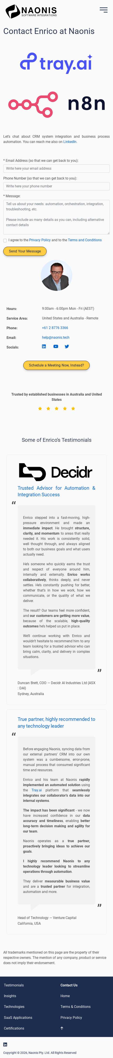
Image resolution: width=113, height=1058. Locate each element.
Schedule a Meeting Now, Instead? (56, 365)
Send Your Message (25, 251)
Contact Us (69, 985)
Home (65, 996)
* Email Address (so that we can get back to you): (41, 160)
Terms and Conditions (85, 240)
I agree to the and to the (55, 240)
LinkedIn (69, 142)
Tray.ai (37, 790)
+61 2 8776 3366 (55, 328)
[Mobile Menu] (103, 10)
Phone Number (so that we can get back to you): (40, 178)
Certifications (14, 1028)
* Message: (11, 196)
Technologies (14, 1007)
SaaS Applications (18, 1018)
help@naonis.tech (55, 337)
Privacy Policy (40, 240)
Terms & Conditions (76, 1007)
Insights (10, 996)
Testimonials (14, 985)
